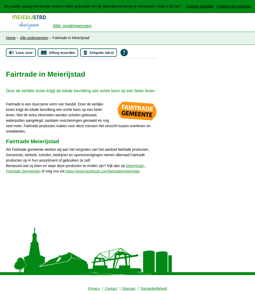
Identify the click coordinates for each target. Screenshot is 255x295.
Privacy (94, 288)
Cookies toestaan (200, 6)
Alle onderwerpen (72, 25)
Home (11, 38)
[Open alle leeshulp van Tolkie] (124, 52)
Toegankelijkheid (153, 288)
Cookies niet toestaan (233, 6)
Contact (111, 288)
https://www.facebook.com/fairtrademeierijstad (102, 171)
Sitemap (128, 288)
